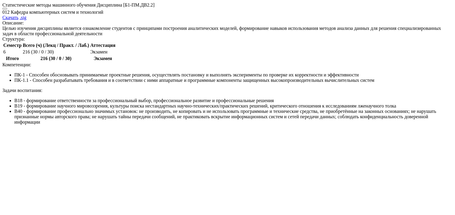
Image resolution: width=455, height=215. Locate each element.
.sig (23, 17)
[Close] (4, 9)
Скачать (10, 17)
